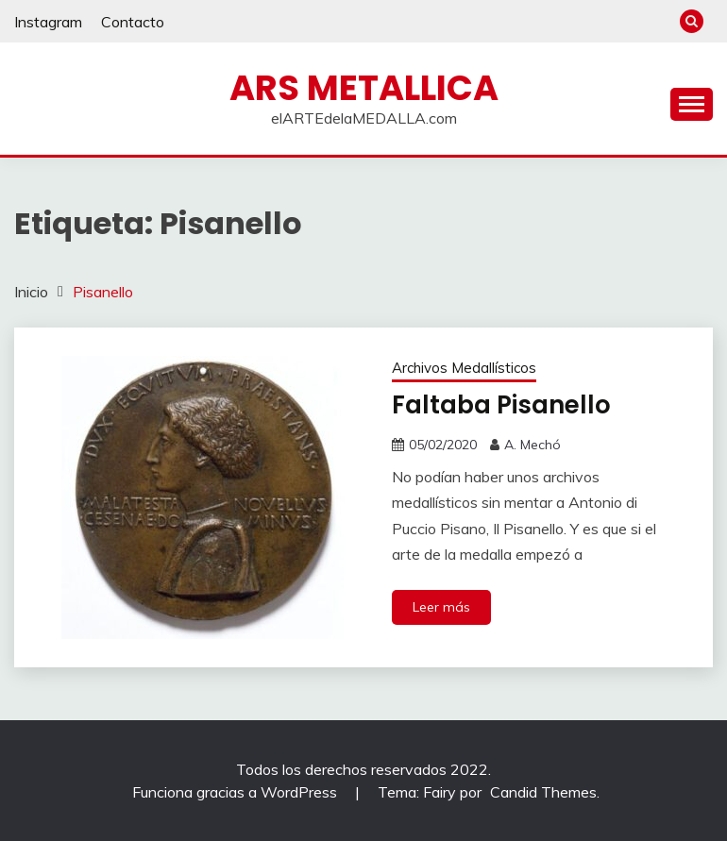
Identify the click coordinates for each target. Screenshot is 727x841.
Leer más (441, 606)
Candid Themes (543, 791)
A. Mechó (532, 444)
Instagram (48, 21)
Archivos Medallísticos (464, 368)
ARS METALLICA (364, 87)
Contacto (132, 21)
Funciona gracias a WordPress (236, 791)
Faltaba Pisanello (501, 405)
